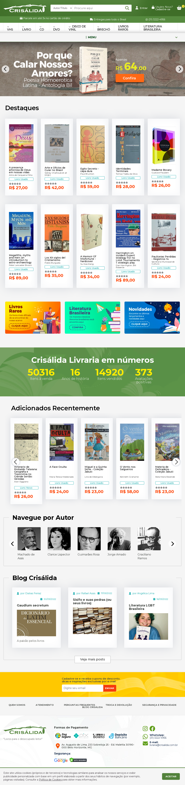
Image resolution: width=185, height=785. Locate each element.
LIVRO (26, 28)
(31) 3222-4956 (155, 19)
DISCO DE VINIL (77, 28)
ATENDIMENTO (45, 705)
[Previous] (5, 69)
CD (41, 28)
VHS (10, 28)
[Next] (179, 69)
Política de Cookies (50, 779)
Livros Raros (123, 28)
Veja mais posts (92, 659)
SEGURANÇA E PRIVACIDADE (159, 705)
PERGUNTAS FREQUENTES (79, 705)
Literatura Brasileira (152, 28)
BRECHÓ (103, 28)
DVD (56, 28)
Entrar (142, 8)
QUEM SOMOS (17, 705)
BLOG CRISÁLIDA (92, 707)
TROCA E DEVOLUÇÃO (119, 705)
